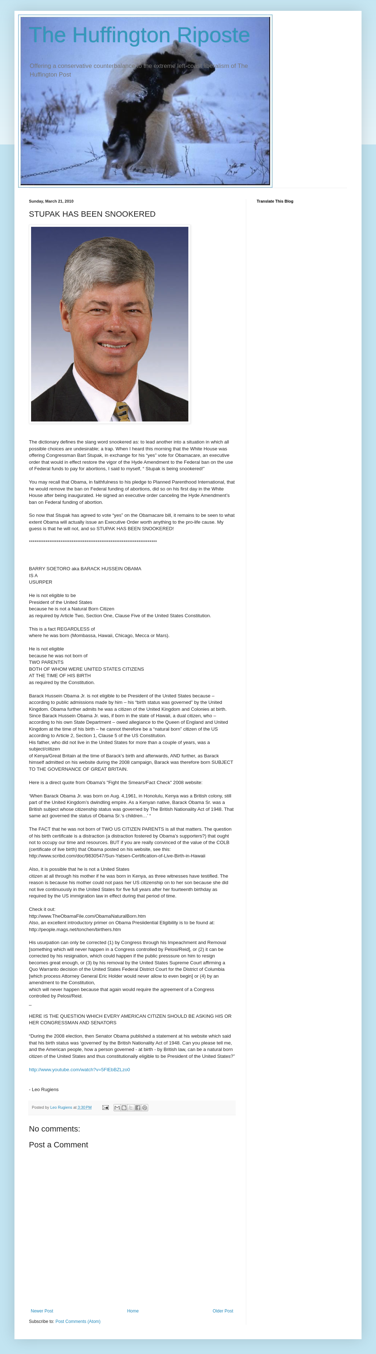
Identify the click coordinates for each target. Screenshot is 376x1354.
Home (133, 1311)
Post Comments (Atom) (78, 1321)
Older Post (223, 1311)
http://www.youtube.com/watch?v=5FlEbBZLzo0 (79, 1069)
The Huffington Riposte (140, 35)
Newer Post (42, 1311)
